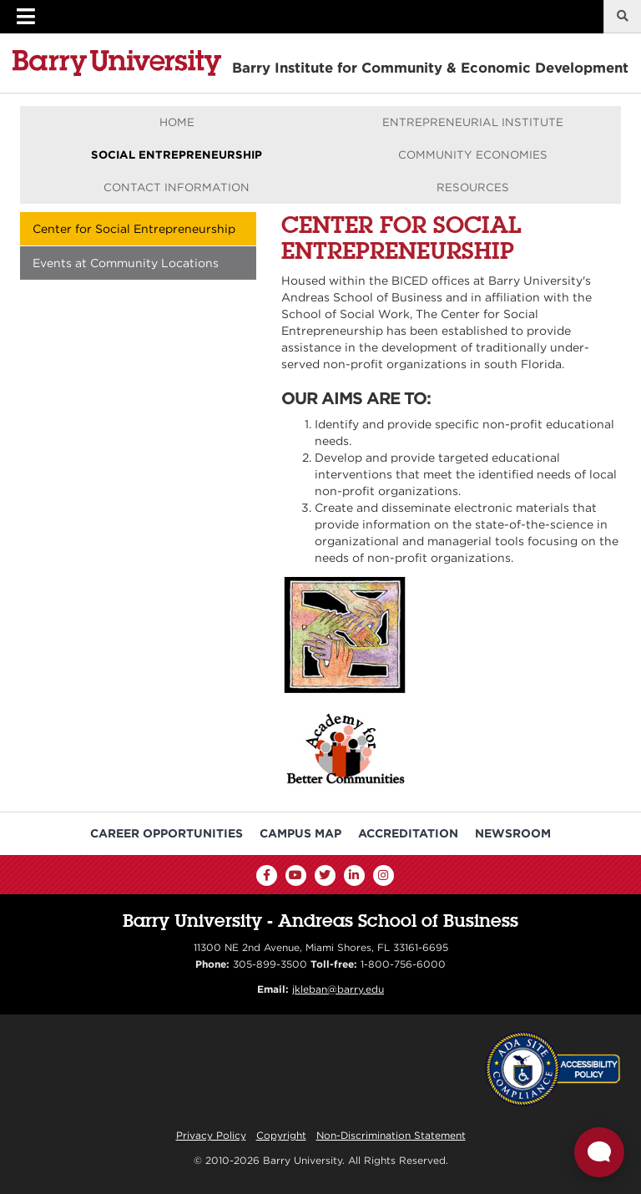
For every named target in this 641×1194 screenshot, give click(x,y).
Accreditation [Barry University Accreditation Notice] (408, 833)
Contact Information (176, 187)
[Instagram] (383, 875)
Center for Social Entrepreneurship (134, 228)
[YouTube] (295, 875)
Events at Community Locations (126, 263)
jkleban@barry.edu (338, 989)
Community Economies (473, 154)
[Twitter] (325, 875)
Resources (473, 187)
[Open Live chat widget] (599, 1152)
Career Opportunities (166, 833)
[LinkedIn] (354, 875)
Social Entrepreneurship (176, 154)
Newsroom (513, 833)
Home (176, 122)
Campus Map (300, 833)
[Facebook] (266, 875)
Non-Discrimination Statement (391, 1135)
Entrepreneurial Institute (472, 122)
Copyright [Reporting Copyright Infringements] (281, 1135)
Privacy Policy (211, 1135)
